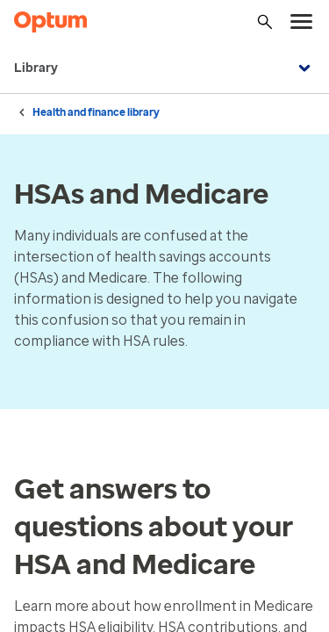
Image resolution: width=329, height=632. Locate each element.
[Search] (265, 22)
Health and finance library (96, 112)
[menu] (302, 22)
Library (164, 68)
